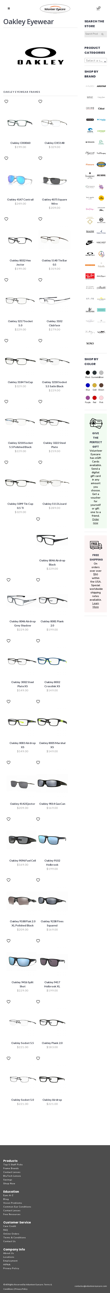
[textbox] (96, 60)
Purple (88, 399)
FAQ (5, 1230)
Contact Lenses (12, 1172)
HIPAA (7, 1264)
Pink (101, 399)
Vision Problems (12, 1203)
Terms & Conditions (14, 1237)
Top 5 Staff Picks (13, 1164)
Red (95, 399)
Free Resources (12, 1214)
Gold (95, 386)
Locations (8, 1257)
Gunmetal (95, 374)
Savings (7, 1179)
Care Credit (9, 1226)
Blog (6, 1199)
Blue (88, 386)
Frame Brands (11, 1168)
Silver (101, 374)
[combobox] (95, 60)
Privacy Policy (11, 1268)
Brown (101, 386)
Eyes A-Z (8, 1195)
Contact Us (9, 1241)
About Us (8, 1253)
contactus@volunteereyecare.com (91, 1286)
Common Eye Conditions (17, 1206)
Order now (95, 521)
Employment (10, 1260)
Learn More (95, 605)
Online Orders (11, 1233)
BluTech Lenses (12, 1176)
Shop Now (9, 1183)
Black (88, 374)
